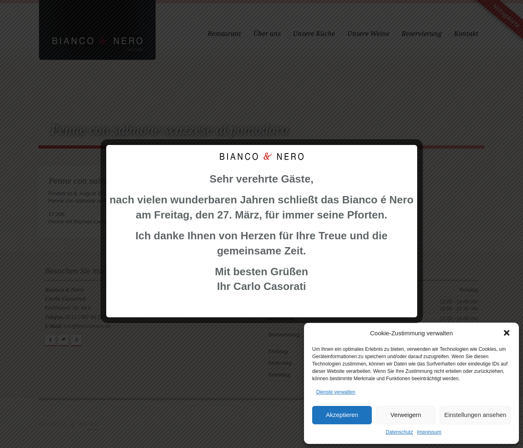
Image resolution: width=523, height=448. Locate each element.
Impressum (429, 432)
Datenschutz (399, 432)
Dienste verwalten (335, 392)
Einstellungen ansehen (475, 414)
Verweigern (406, 414)
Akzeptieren (342, 414)
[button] (507, 333)
